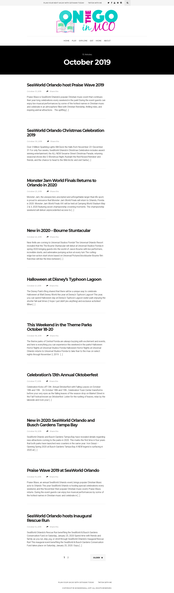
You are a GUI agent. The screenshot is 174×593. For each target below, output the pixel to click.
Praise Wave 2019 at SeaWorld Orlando (63, 470)
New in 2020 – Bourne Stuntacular (58, 230)
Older (98, 557)
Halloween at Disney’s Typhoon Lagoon (64, 279)
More (98, 41)
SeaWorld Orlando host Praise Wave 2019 (65, 85)
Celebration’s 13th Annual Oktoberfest (62, 375)
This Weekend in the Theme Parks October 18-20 (59, 327)
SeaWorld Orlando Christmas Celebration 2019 (65, 132)
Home (66, 41)
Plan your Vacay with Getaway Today (76, 582)
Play (74, 41)
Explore (83, 41)
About (107, 41)
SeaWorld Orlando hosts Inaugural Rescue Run (59, 518)
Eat (91, 41)
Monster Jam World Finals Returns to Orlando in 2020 (61, 182)
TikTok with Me (95, 3)
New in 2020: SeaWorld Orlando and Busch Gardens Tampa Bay (61, 422)
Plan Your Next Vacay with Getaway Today (64, 3)
